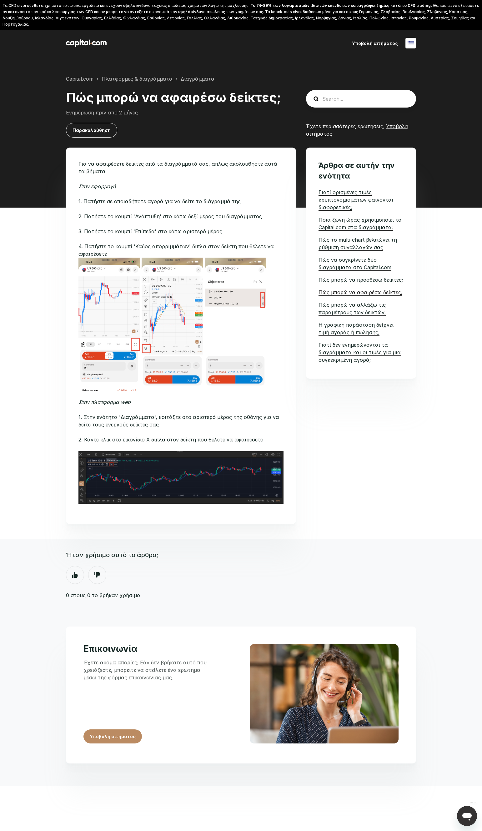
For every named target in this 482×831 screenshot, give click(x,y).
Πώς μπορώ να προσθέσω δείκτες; (361, 280)
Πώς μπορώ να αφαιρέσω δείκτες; (360, 292)
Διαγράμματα (197, 79)
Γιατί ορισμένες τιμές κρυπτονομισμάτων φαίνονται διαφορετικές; (356, 199)
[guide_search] (361, 99)
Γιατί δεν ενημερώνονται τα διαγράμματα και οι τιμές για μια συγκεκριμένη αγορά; (360, 352)
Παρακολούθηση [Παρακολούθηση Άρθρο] (92, 130)
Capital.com (79, 79)
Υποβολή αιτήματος (375, 43)
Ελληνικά (410, 43)
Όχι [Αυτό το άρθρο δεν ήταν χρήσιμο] (97, 575)
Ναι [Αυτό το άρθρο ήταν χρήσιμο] (75, 575)
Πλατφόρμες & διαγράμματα (137, 79)
